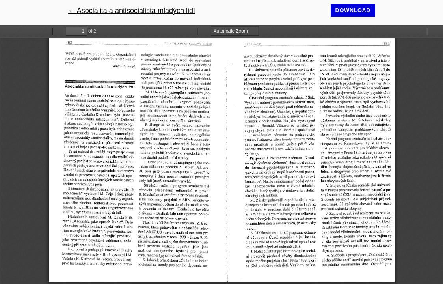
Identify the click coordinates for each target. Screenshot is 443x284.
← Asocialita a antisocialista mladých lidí (131, 11)
